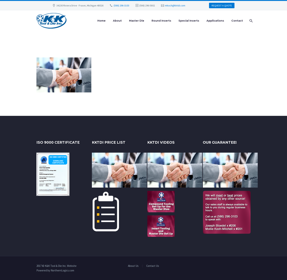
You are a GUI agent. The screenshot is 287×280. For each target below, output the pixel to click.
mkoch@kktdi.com (175, 5)
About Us (133, 266)
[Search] (250, 20)
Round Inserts (161, 20)
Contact (237, 20)
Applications (215, 20)
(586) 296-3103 (121, 5)
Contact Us (152, 266)
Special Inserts (188, 20)
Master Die (136, 20)
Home (101, 20)
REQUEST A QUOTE (222, 5)
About (117, 20)
